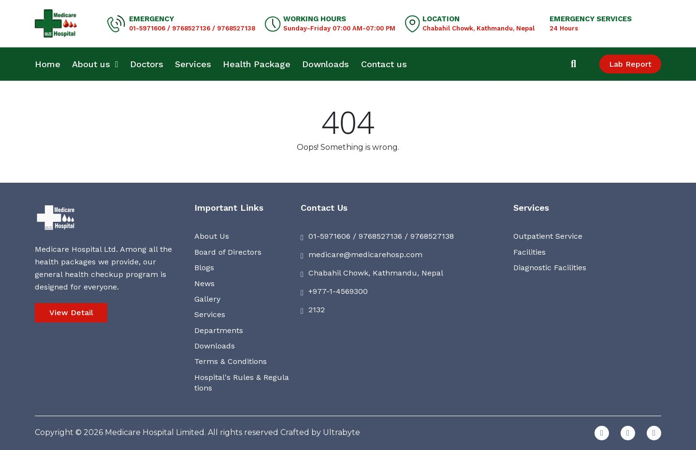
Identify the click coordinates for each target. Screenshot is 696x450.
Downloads (325, 64)
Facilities (529, 252)
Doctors (146, 64)
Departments (218, 330)
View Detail (71, 312)
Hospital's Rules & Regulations (241, 382)
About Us (211, 236)
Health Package (256, 64)
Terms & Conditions (230, 361)
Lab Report (630, 64)
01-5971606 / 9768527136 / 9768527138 (192, 28)
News (204, 283)
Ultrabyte (341, 432)
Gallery (207, 299)
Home (47, 64)
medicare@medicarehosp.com (365, 254)
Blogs (204, 267)
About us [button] (95, 64)
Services (193, 64)
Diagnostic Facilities (549, 267)
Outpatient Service (547, 236)
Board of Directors (227, 252)
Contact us (384, 64)
